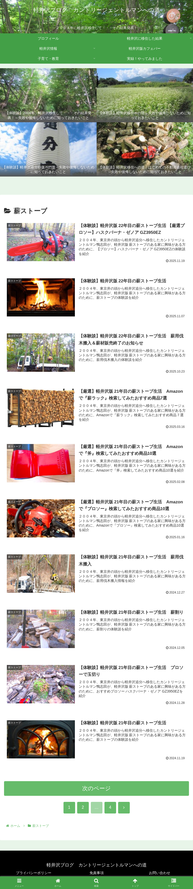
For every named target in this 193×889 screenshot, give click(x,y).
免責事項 (97, 873)
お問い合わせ (159, 873)
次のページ (96, 790)
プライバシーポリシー (33, 873)
